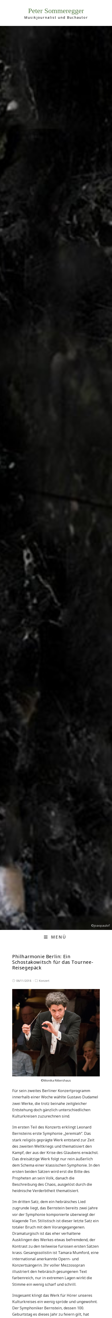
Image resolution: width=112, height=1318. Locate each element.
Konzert (44, 981)
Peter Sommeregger (56, 10)
